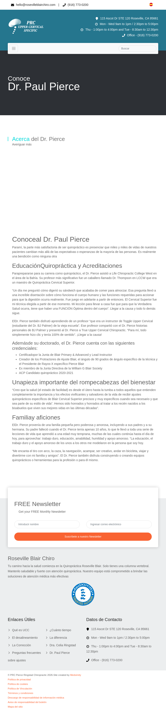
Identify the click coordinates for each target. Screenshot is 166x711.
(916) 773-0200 (75, 4)
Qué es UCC (20, 630)
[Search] (137, 49)
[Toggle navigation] (14, 48)
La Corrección (21, 645)
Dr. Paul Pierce (60, 652)
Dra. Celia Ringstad (63, 645)
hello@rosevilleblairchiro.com (33, 4)
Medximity (75, 675)
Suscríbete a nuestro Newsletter (83, 536)
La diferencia (58, 637)
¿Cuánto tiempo (60, 630)
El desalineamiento (25, 637)
